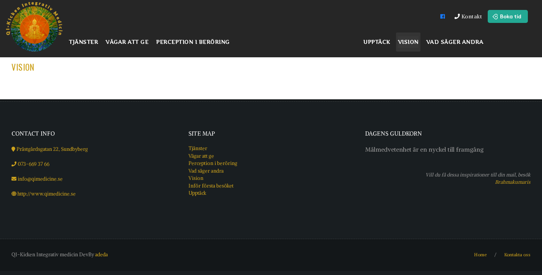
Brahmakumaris (513, 182)
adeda (101, 254)
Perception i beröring (212, 163)
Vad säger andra (206, 171)
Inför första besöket (211, 186)
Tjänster (197, 148)
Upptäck (197, 193)
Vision (22, 67)
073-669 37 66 (33, 164)
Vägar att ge (201, 156)
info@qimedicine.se (40, 179)
